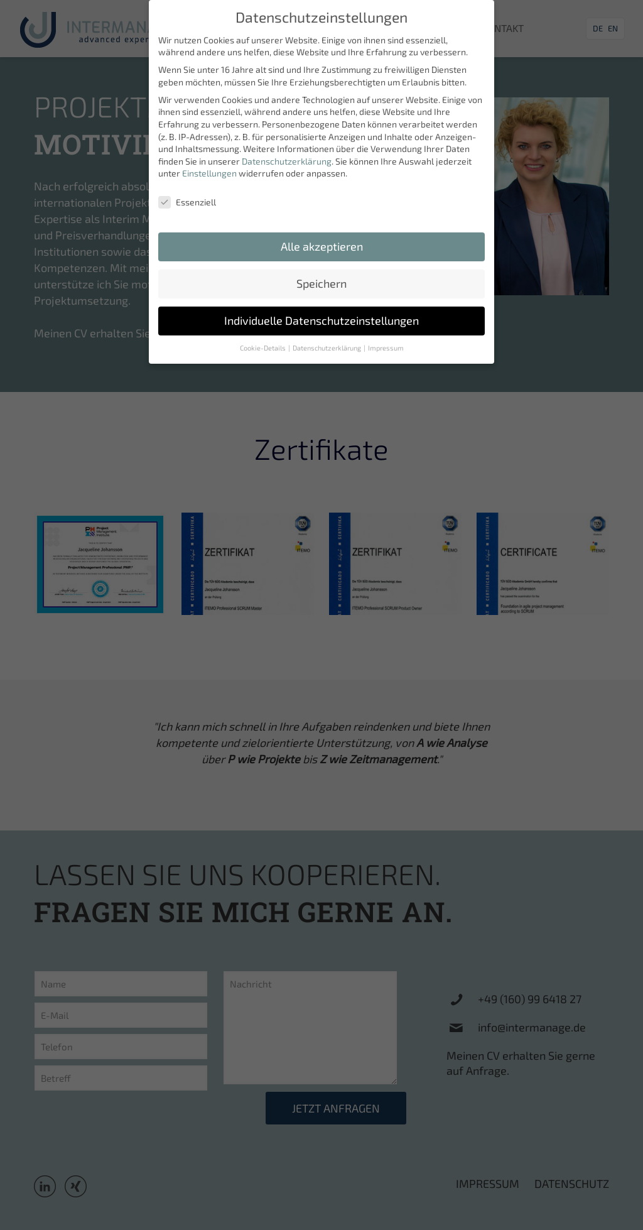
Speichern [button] (321, 276)
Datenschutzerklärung (287, 154)
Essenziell (187, 195)
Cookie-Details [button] (263, 340)
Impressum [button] (386, 340)
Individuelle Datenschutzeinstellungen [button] (321, 313)
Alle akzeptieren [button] (322, 239)
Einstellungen (209, 166)
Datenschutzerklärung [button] (327, 340)
